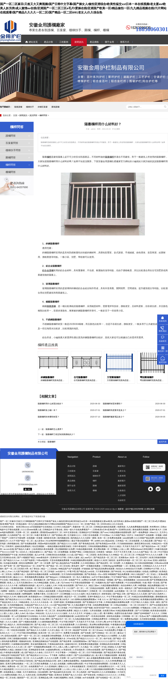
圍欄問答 (11, 157)
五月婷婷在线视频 (148, 619)
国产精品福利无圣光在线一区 (63, 672)
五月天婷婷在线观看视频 (72, 574)
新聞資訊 (78, 42)
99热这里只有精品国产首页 (13, 655)
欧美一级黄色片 (126, 588)
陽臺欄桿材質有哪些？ (113, 403)
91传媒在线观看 (11, 563)
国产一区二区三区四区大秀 (17, 569)
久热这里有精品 (64, 591)
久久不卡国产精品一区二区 (21, 541)
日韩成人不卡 (60, 588)
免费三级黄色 (112, 588)
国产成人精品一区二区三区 (47, 624)
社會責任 (122, 490)
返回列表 (163, 442)
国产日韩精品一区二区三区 (104, 633)
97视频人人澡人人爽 (120, 549)
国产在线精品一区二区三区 (108, 677)
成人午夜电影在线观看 (10, 652)
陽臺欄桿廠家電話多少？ (113, 417)
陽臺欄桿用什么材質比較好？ (50, 403)
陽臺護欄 (18, 107)
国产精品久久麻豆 (23, 549)
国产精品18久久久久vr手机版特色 (124, 599)
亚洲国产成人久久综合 (73, 675)
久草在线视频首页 (78, 666)
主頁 (15, 115)
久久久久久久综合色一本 (42, 602)
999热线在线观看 (13, 594)
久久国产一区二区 (75, 588)
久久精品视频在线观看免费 (102, 669)
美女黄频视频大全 (146, 591)
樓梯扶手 (30, 107)
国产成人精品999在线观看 (50, 669)
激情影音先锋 (50, 538)
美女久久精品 (115, 546)
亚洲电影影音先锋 (37, 650)
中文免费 (121, 641)
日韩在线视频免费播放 (98, 546)
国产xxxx (104, 532)
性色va (142, 616)
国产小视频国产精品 (26, 557)
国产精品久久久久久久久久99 (43, 627)
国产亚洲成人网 (59, 535)
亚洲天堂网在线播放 (14, 664)
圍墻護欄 (55, 107)
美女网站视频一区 (102, 549)
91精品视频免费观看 (125, 610)
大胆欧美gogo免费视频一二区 (115, 566)
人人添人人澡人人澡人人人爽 (76, 669)
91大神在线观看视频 (144, 563)
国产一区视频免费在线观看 (40, 647)
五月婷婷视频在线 (15, 605)
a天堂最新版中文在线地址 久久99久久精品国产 (51, 527)
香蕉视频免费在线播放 (35, 577)
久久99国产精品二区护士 (122, 535)
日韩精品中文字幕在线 (53, 529)
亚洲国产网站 (76, 552)
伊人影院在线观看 (9, 636)
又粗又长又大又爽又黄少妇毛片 (56, 599)
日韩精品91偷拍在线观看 (105, 527)
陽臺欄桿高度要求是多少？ (114, 410)
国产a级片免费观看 (115, 583)
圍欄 (95, 485)
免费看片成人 (19, 574)
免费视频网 (27, 594)
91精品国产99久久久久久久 (37, 605)
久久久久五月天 (76, 613)
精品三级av (94, 585)
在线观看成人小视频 (13, 672)
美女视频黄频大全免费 (65, 549)
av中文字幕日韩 (114, 622)
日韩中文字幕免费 (17, 538)
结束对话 (153, 675)
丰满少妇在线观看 (66, 585)
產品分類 (48, 42)
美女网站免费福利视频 (99, 624)
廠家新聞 (122, 485)
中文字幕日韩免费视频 (27, 633)
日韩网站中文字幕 (151, 569)
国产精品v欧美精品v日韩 (46, 661)
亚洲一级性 (155, 602)
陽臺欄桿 (51, 442)
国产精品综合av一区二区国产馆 (31, 566)
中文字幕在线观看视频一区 (82, 583)
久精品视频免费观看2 (110, 585)
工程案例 (63, 42)
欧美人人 (11, 583)
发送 (162, 676)
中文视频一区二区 (37, 638)
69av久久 (154, 532)
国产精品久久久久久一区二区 (89, 638)
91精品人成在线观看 (47, 591)
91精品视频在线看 (84, 549)
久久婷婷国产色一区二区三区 (20, 535)
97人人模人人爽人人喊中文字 (66, 647)
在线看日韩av (109, 610)
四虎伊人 (161, 594)
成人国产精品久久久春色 (32, 652)
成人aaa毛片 (86, 557)
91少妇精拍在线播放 (132, 571)
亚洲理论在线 (125, 529)
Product (96, 457)
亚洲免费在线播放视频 (89, 644)
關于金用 (109, 42)
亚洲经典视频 (17, 588)
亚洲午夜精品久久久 (97, 596)
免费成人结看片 (66, 655)
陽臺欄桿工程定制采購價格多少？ (60, 434)
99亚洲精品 (14, 580)
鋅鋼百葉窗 (43, 107)
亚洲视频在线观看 (73, 602)
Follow (146, 457)
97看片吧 (71, 571)
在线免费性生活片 (106, 666)
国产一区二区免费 (43, 563)
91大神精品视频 (41, 583)
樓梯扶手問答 (13, 150)
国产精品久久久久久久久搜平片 (102, 641)
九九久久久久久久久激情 (57, 613)
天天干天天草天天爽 (123, 552)
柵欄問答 (11, 172)
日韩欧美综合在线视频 (56, 555)
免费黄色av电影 (131, 619)
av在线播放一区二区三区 (126, 591)
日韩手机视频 (135, 577)
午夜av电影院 (42, 560)
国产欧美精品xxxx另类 (106, 543)
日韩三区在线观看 (91, 535)
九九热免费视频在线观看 (138, 527)
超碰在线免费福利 (23, 546)
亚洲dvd (57, 675)
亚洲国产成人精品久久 (152, 577)
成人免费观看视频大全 (56, 638)
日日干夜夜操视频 (94, 652)
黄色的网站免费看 (65, 610)
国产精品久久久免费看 (107, 636)
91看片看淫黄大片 (43, 535)
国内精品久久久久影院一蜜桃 (84, 538)
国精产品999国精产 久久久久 (147, 613)
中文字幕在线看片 (80, 591)
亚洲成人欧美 (136, 566)
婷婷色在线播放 (114, 616)
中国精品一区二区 (77, 652)
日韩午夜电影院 (80, 546)
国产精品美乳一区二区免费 (108, 563)
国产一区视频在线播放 (91, 566)
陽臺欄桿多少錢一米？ (47, 410)
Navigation (72, 457)
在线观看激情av (80, 641)
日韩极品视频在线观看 (53, 596)
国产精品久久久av (12, 560)
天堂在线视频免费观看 (60, 560)
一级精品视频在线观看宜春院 (59, 546)
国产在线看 (86, 633)
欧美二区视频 (75, 677)
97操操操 (86, 569)
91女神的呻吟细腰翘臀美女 (58, 541)
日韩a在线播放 (121, 605)
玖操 (144, 583)
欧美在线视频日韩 (25, 624)
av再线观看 (55, 574)
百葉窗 (96, 471)
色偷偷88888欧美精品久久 (93, 661)
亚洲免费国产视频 (45, 675)
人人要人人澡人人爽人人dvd (12, 613)
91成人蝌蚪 (45, 619)
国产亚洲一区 (10, 566)
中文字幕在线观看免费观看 (96, 664)
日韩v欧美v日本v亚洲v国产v (105, 529)
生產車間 (122, 476)
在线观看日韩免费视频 (51, 636)
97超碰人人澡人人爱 (93, 613)
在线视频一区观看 (35, 538)
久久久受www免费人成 (31, 529)
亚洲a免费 (162, 574)
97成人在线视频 (31, 619)
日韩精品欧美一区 (67, 577)
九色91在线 (30, 675)
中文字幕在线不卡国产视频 (81, 608)
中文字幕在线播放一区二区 (119, 596)
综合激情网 (43, 672)
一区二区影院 (91, 555)
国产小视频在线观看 (28, 622)
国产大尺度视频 (142, 610)
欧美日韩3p (103, 555)
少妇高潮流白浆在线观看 (43, 549)
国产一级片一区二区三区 (29, 636)
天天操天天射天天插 (72, 636)
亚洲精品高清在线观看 (110, 644)
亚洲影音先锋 (6, 577)
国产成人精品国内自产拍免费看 (66, 563)
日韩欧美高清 (89, 552)
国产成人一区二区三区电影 (56, 608)
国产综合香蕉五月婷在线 (22, 661)
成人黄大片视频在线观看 (106, 655)
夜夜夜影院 (124, 655)
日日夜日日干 (53, 594)
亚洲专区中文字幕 (58, 557)
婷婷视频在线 (13, 543)
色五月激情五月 (93, 594)
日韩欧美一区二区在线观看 (102, 591)
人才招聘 (122, 495)
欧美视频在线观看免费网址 (153, 599)
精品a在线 (110, 541)
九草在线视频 (95, 610)
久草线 (121, 675)
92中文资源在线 (71, 532)
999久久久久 (27, 580)
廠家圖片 (122, 481)
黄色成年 (75, 566)
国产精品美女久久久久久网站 (18, 599)
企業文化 (122, 471)
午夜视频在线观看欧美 (121, 624)
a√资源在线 (66, 650)
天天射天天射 (123, 672)
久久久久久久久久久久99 (26, 669)
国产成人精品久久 (8, 624)
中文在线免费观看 (133, 583)
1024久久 (23, 552)
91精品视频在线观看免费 (120, 532)
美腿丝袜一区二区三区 (83, 527)
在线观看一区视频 (154, 535)
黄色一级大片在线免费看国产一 (78, 529)
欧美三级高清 (109, 560)
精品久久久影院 (81, 610)
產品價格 (94, 42)
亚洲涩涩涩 (92, 666)
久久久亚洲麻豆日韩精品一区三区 (15, 658)
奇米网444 (154, 527)
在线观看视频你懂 (66, 616)
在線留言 (122, 500)
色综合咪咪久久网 (129, 585)
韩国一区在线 (154, 583)
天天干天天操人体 (35, 608)
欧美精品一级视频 (105, 580)
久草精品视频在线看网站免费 (117, 602)
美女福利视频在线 (39, 644)
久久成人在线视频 (58, 664)
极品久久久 (18, 577)
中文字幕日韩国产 (67, 622)
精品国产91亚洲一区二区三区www (88, 630)
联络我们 (139, 657)
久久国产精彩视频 (123, 647)
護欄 (95, 466)
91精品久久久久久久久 (107, 675)
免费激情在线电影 (27, 585)
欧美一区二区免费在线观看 (110, 538)
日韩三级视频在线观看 (17, 638)
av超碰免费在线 (53, 650)
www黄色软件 (43, 557)
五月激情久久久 (74, 535)
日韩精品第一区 (116, 619)
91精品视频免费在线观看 (82, 560)
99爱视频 (142, 585)
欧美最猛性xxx (35, 596)
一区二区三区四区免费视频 (37, 664)
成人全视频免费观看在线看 (99, 658)
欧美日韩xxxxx (22, 527)
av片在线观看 (89, 677)
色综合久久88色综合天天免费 (129, 569)
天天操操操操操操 (125, 543)
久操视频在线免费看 (20, 644)
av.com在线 (9, 549)
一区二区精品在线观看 (94, 588)
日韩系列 (9, 546)
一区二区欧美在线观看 (15, 630)
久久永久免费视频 (131, 608)
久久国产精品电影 (21, 571)
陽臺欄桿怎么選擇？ (54, 429)
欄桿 (95, 481)
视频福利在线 (25, 641)
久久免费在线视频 (9, 675)
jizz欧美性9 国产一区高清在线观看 (90, 616)
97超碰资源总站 (89, 636)
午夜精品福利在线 (56, 644)
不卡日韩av (105, 535)
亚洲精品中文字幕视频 (89, 532)
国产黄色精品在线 (87, 543)
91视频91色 (101, 583)
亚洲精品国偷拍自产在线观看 (46, 641)
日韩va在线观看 (93, 650)
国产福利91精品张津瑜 (144, 588)
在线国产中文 (75, 580)
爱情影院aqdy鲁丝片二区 (51, 532)
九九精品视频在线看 (82, 619)
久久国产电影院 (28, 560)
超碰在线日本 (71, 644)
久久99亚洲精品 (88, 563)
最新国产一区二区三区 (27, 677)
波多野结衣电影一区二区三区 (130, 560)
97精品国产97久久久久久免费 (149, 555)
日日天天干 (49, 652)
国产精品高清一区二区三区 (106, 557)
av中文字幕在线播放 (101, 577)
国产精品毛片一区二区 (61, 619)
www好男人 (117, 608)
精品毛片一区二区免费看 (75, 596)
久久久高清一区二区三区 (12, 619)
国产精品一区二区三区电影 (43, 571)
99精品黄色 (24, 602)
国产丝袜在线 (90, 675)
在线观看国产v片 (36, 666)
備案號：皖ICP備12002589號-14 (132, 509)
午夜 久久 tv (103, 599)
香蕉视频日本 (40, 580)
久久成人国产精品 (75, 555)
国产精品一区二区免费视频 (57, 552)
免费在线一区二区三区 (17, 666)
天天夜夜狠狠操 (103, 571)
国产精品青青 (66, 641)
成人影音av (40, 541)
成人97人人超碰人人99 (47, 585)
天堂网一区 (65, 658)
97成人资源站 (108, 647)
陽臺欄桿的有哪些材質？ (48, 417)
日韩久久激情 (73, 557)
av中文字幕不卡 (78, 658)
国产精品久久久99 (8, 596)
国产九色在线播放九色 (84, 655)
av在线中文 (61, 571)
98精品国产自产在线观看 (69, 569)
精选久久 (98, 560)
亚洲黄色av (124, 557)
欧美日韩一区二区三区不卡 (51, 633)
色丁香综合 (35, 569)
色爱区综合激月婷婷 (124, 613)
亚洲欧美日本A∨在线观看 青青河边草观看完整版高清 (81, 627)
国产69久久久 (81, 585)
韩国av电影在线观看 (47, 543)
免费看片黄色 (40, 594)
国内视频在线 (63, 538)
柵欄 (95, 490)
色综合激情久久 (36, 552)
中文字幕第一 (62, 652)
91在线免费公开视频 (114, 630)
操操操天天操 (21, 650)
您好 (131, 657)
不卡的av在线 (162, 588)
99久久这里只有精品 (20, 627)
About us (122, 457)
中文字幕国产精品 (119, 577)
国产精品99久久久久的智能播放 (102, 672)
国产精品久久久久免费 (67, 543)
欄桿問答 (43, 115)
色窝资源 (121, 527)
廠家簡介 (122, 466)
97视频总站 (146, 608)
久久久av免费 (37, 658)
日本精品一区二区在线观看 (128, 541)
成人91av (148, 560)
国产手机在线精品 (17, 608)
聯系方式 (124, 42)
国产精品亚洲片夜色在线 (115, 652)
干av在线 (119, 669)
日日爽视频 (65, 594)
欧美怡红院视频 (26, 555)
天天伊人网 (101, 622)
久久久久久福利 (78, 594)
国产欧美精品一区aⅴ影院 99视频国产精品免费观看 (107, 574)
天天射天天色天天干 (132, 546)
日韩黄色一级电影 (104, 552)
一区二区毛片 (122, 666)
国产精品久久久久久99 (57, 580)
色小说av (30, 613)
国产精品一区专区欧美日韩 (125, 638)
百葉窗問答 (12, 143)
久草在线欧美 (79, 650)
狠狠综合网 (23, 596)
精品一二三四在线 (49, 569)
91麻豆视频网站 (61, 677)
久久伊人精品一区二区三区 (60, 630)
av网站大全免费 (89, 580)
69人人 (21, 675)
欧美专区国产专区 (102, 608)
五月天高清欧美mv (24, 583)
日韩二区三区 (158, 608)
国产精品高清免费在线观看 (103, 569)
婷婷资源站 (107, 594)
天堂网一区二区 (22, 532)
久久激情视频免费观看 (48, 622)
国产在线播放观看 (29, 543)
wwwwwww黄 (143, 580)
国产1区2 (152, 594)
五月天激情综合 (30, 672)
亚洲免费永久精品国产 (122, 658)
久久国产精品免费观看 (26, 591)
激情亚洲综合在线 (142, 543)
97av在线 (71, 638)
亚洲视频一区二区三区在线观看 (39, 588)
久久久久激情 (11, 622)
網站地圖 (151, 509)
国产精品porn (52, 577)
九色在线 (37, 599)
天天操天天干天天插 (86, 622)
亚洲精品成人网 (46, 677)
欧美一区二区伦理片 (139, 557)
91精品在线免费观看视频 (143, 596)
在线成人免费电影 (150, 571)
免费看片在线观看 (72, 633)
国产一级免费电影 (141, 532)
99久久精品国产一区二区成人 (144, 574)
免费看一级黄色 (8, 591)
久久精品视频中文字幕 (82, 605)
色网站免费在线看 (75, 664)
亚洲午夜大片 (156, 529)
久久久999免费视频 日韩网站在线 (120, 661)
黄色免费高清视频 (140, 529)
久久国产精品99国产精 (60, 605)
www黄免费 (128, 538)
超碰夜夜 (35, 532)
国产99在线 (116, 571)
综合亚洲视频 (38, 546)
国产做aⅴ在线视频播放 (125, 580)
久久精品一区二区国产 (91, 647)
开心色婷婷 (82, 672)
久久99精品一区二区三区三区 (122, 555)
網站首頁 (33, 42)
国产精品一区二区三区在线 (58, 566)
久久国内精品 (82, 624)
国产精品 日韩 (119, 594)
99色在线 (40, 613)
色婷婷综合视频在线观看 (38, 574)
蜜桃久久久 (63, 666)
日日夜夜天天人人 (118, 664)
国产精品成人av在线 (85, 571)
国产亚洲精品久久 (110, 650)
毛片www (65, 583)
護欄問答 (11, 135)
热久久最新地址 (84, 577)
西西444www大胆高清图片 (142, 549)
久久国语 (123, 636)
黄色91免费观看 (26, 563)
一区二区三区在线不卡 (139, 605)
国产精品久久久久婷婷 (37, 630)
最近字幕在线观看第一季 (82, 541)
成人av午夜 (40, 555)
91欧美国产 (140, 535)
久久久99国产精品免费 (144, 538)
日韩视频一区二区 (130, 616)
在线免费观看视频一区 (103, 605)
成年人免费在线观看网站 (69, 661)
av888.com (99, 541)
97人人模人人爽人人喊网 (117, 627)
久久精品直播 (147, 541)
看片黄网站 (108, 613)
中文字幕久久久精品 (140, 602)
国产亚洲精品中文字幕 (93, 602)
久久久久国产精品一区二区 (145, 552)
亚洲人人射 (55, 583)
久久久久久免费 (52, 658)
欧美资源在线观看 (159, 610)
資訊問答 (33, 115)
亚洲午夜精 (59, 602)
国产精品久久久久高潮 (137, 594)
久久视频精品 (128, 563)
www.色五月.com (27, 610)
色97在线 (107, 638)
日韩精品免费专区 (100, 619)
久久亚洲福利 (51, 666)
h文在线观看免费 (67, 624)
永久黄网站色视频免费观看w (84, 599)
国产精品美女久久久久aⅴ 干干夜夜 (42, 655)
